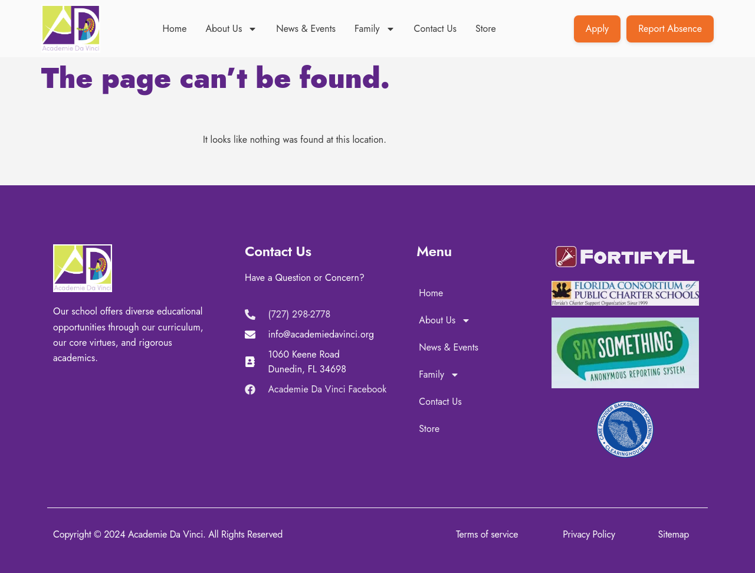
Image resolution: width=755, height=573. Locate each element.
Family (374, 29)
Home (175, 28)
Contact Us (435, 28)
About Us (231, 29)
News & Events (306, 28)
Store (485, 28)
